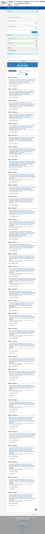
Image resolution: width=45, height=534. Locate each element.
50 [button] (23, 74)
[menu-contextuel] (8, 17)
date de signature (27, 70)
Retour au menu (35, 514)
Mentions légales (22, 521)
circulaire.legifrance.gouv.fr (22, 526)
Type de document (11, 38)
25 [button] (20, 74)
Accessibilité (22, 520)
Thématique (10, 43)
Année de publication (11, 50)
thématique (20, 70)
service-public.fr (22, 524)
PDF (18, 65)
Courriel (26, 65)
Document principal (14, 97)
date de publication (12, 70)
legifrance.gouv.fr (22, 525)
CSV (22, 65)
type (34, 70)
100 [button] (26, 74)
